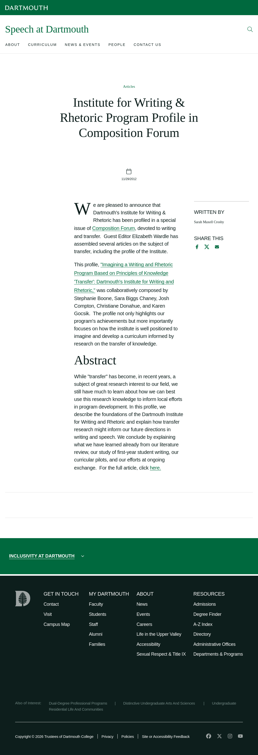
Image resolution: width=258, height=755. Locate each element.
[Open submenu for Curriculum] (42, 46)
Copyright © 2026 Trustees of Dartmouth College (54, 736)
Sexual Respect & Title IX (161, 654)
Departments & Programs (218, 654)
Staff (93, 624)
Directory (202, 634)
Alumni (95, 634)
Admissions (205, 604)
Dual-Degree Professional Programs (78, 703)
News (142, 604)
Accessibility (148, 644)
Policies (127, 736)
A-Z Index (203, 624)
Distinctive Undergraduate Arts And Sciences (159, 703)
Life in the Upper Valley (159, 634)
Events (143, 614)
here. (155, 468)
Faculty (96, 604)
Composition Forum (113, 228)
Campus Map (57, 624)
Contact (51, 604)
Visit (48, 614)
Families (97, 644)
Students (97, 614)
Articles (129, 86)
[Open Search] (250, 29)
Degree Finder (207, 614)
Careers (144, 624)
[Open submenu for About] (12, 46)
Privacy (107, 736)
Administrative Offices (215, 644)
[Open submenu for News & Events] (82, 46)
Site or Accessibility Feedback (165, 736)
